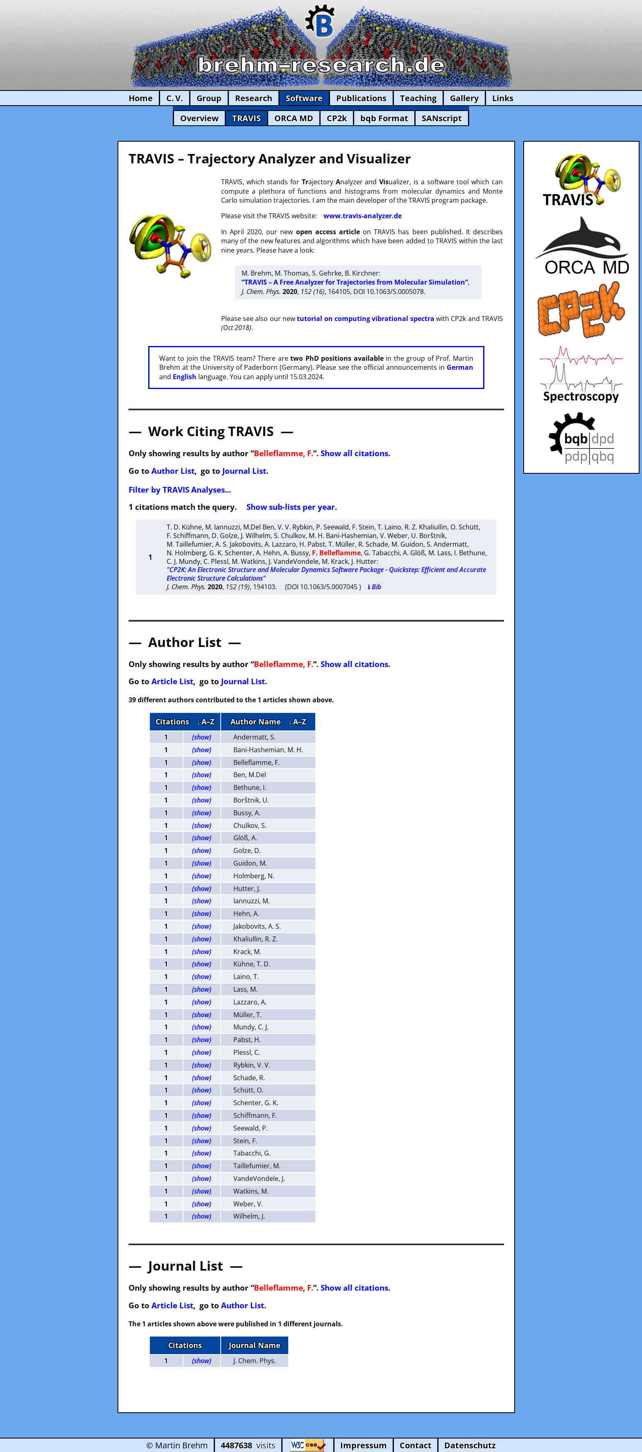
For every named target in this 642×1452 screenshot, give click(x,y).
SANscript (442, 118)
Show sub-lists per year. (291, 507)
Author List (172, 471)
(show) (201, 737)
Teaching (418, 98)
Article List (172, 681)
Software (304, 98)
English (185, 376)
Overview (199, 118)
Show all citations (354, 453)
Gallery (464, 98)
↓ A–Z (205, 721)
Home (141, 98)
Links (502, 98)
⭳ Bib (374, 586)
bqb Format (384, 118)
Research (253, 98)
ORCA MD (293, 118)
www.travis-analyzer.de (362, 215)
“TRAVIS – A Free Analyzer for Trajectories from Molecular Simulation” (355, 282)
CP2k (337, 118)
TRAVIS (246, 118)
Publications (361, 98)
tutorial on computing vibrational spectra (365, 318)
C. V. (174, 98)
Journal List (244, 471)
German (460, 367)
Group (209, 98)
